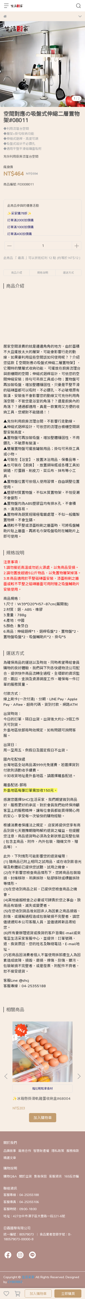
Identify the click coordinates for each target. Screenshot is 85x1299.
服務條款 (72, 1151)
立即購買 (68, 1293)
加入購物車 (38, 1293)
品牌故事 (9, 1151)
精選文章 (9, 1158)
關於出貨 (25, 1176)
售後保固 (40, 1176)
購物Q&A (10, 1176)
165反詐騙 (71, 1176)
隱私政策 (57, 1151)
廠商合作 (24, 1151)
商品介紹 (16, 272)
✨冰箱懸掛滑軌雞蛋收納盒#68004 (41, 1098)
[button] (79, 1076)
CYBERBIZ (15, 1282)
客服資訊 (55, 1176)
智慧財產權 (41, 1151)
